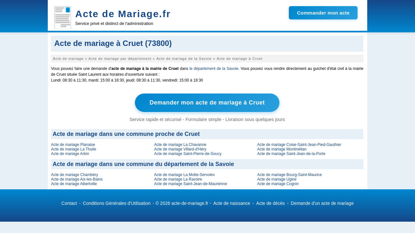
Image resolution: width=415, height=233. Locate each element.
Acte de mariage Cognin (278, 184)
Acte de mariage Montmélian (282, 149)
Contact (69, 203)
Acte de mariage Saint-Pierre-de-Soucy (187, 153)
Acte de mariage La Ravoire (178, 179)
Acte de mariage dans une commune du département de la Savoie (143, 164)
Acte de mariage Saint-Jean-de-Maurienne (190, 184)
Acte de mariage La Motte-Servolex (184, 174)
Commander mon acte (323, 13)
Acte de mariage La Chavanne (180, 144)
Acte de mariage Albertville (74, 184)
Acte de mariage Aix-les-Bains (77, 179)
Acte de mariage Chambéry (74, 174)
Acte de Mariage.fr (123, 13)
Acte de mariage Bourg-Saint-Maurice (289, 174)
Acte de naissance (231, 203)
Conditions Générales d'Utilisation (117, 203)
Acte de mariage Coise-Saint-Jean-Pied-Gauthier (299, 144)
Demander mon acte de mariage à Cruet (207, 102)
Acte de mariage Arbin (70, 153)
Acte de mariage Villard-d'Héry (180, 149)
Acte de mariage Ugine (277, 179)
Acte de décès (270, 203)
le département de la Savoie (213, 68)
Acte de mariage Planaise (73, 144)
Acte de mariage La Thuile (73, 149)
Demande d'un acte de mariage (322, 203)
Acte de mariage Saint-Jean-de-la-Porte (291, 153)
